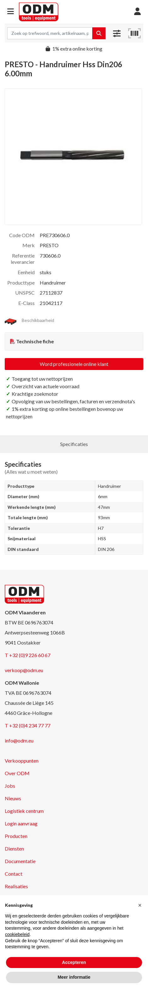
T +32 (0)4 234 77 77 (27, 725)
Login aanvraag (21, 823)
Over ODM (17, 773)
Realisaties (16, 886)
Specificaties (74, 444)
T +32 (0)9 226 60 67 (27, 655)
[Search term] (50, 33)
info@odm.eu (19, 740)
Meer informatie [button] (74, 977)
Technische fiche (35, 341)
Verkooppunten (21, 761)
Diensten (14, 848)
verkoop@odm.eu (24, 670)
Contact (13, 874)
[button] (10, 12)
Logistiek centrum (24, 811)
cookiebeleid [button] (17, 934)
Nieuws (13, 798)
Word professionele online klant (74, 364)
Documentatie (20, 861)
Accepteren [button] (74, 962)
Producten (16, 836)
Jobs (10, 786)
